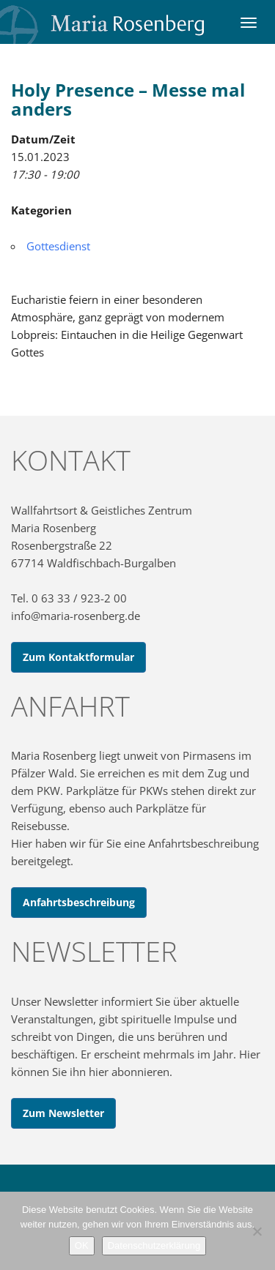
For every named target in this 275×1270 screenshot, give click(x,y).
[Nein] (256, 1231)
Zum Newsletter (63, 1113)
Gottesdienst (58, 246)
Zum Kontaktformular (78, 657)
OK (82, 1245)
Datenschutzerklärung (154, 1245)
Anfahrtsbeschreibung (79, 902)
